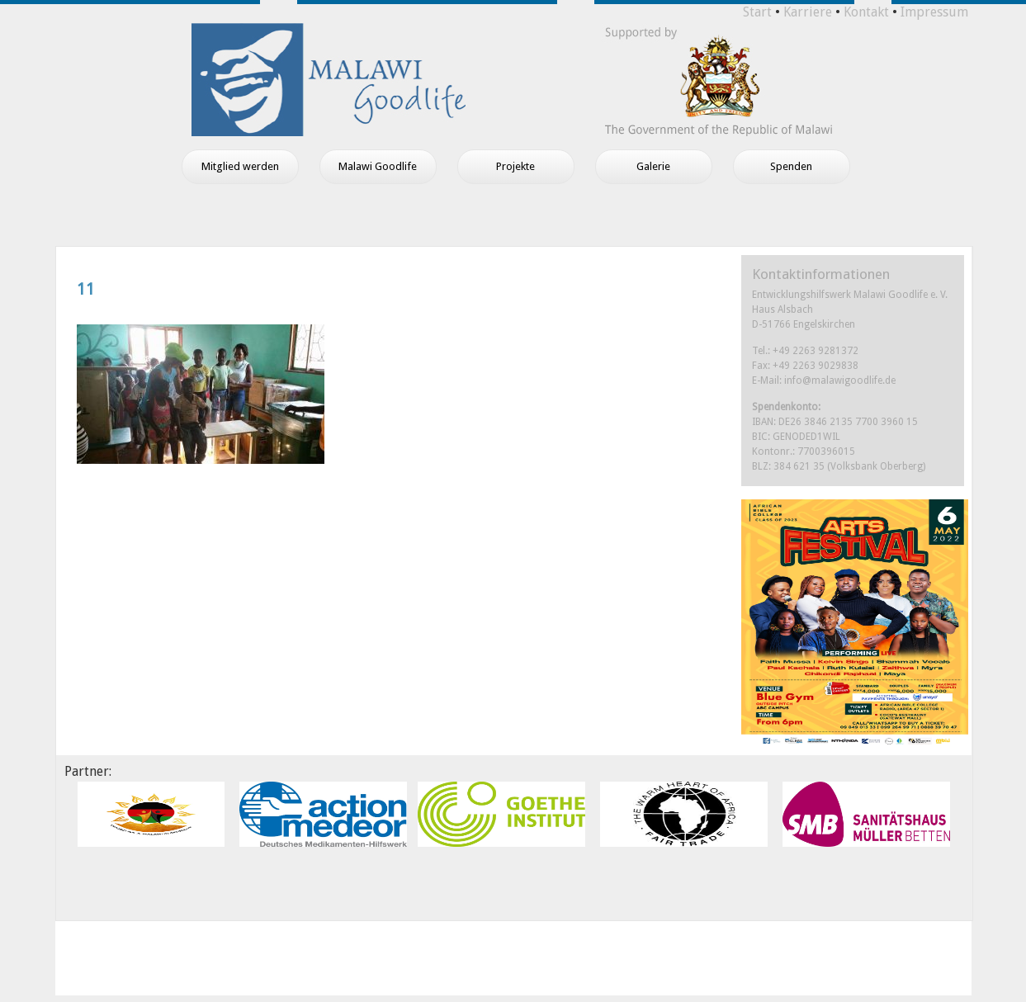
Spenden (791, 166)
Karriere (807, 12)
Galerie (653, 166)
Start (757, 12)
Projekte (515, 166)
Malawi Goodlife (377, 166)
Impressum (934, 12)
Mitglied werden (240, 166)
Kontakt (866, 12)
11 (86, 289)
